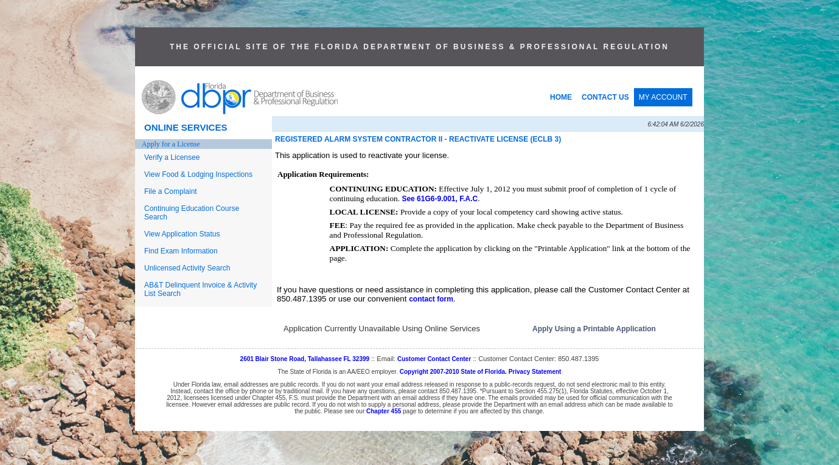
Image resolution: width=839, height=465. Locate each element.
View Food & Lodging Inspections (198, 174)
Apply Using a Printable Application (594, 329)
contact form (431, 299)
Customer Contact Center (434, 359)
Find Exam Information (181, 251)
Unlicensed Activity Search (187, 268)
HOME (561, 97)
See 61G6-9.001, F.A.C (440, 199)
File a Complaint (170, 191)
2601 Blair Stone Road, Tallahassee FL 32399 (305, 359)
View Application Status (182, 234)
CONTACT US (605, 97)
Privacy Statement (535, 371)
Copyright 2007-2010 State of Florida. (453, 371)
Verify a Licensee (172, 157)
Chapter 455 (383, 411)
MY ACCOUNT (663, 97)
